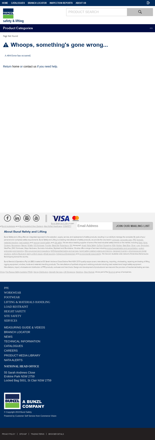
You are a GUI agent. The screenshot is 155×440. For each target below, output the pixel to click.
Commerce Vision (49, 416)
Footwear (12, 297)
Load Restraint (16, 306)
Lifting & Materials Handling (27, 302)
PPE (6, 288)
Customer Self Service (25, 416)
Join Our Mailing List (133, 226)
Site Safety (12, 316)
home (15, 66)
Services (10, 320)
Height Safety (15, 311)
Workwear (12, 292)
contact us (29, 66)
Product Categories (18, 28)
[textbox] (96, 12)
